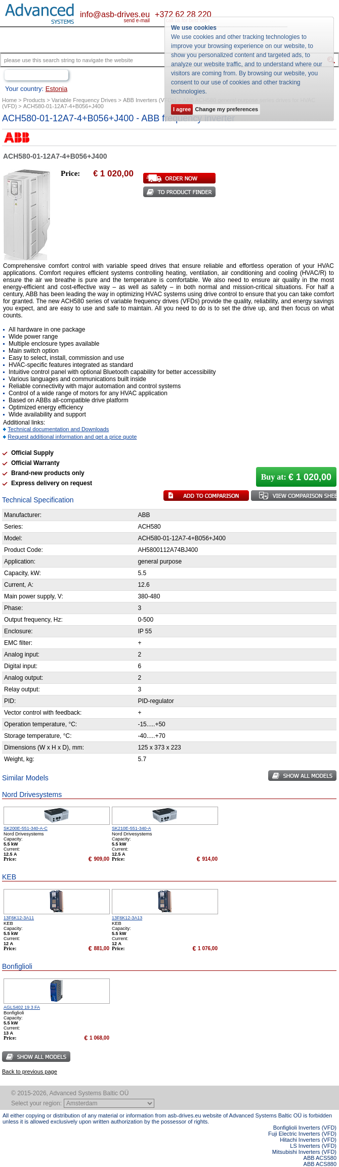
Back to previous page (29, 1071)
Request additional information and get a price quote (72, 437)
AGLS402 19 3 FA (22, 1007)
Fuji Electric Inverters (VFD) (302, 1134)
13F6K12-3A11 (19, 917)
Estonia (56, 88)
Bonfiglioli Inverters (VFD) (304, 1128)
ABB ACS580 (320, 1158)
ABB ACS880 (320, 1164)
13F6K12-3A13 (127, 917)
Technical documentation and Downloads (58, 429)
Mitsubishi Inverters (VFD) (304, 1152)
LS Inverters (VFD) (313, 1146)
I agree (182, 109)
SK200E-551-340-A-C (26, 828)
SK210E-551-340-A (131, 828)
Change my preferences (226, 109)
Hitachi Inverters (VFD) (308, 1140)
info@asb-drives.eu (115, 14)
